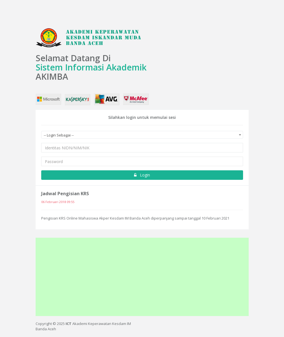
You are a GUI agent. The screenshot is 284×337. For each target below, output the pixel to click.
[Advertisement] (142, 277)
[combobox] (142, 135)
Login (142, 175)
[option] (142, 207)
